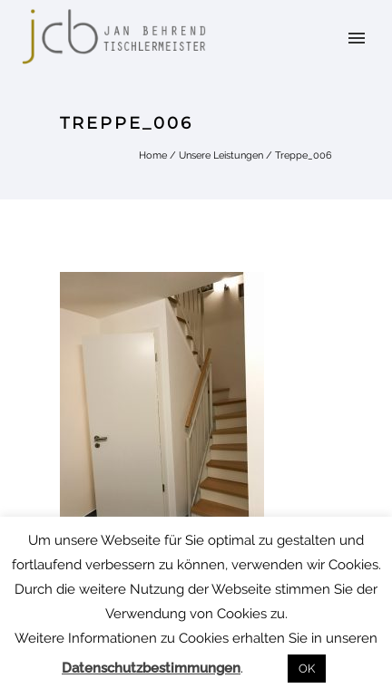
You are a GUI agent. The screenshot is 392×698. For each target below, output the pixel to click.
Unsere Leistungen (221, 155)
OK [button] (307, 668)
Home (153, 155)
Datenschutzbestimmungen (151, 668)
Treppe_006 (303, 155)
